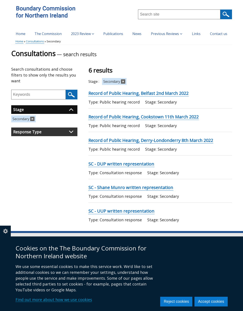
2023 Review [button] (82, 33)
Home (20, 33)
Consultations (35, 41)
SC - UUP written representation (121, 211)
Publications (113, 33)
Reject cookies (176, 301)
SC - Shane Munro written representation (130, 187)
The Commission (48, 33)
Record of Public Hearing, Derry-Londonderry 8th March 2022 (150, 140)
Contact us (218, 33)
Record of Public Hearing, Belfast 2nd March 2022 (138, 93)
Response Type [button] (43, 131)
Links (196, 33)
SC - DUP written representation (121, 164)
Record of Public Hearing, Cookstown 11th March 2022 (143, 117)
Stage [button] (43, 109)
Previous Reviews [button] (166, 33)
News (136, 33)
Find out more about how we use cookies (54, 299)
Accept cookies (211, 301)
